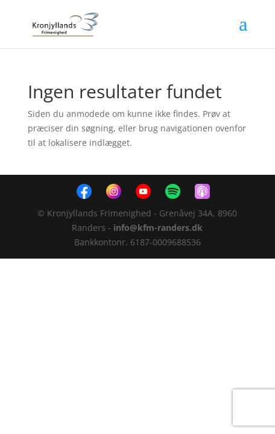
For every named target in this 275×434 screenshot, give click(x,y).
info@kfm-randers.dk (158, 227)
